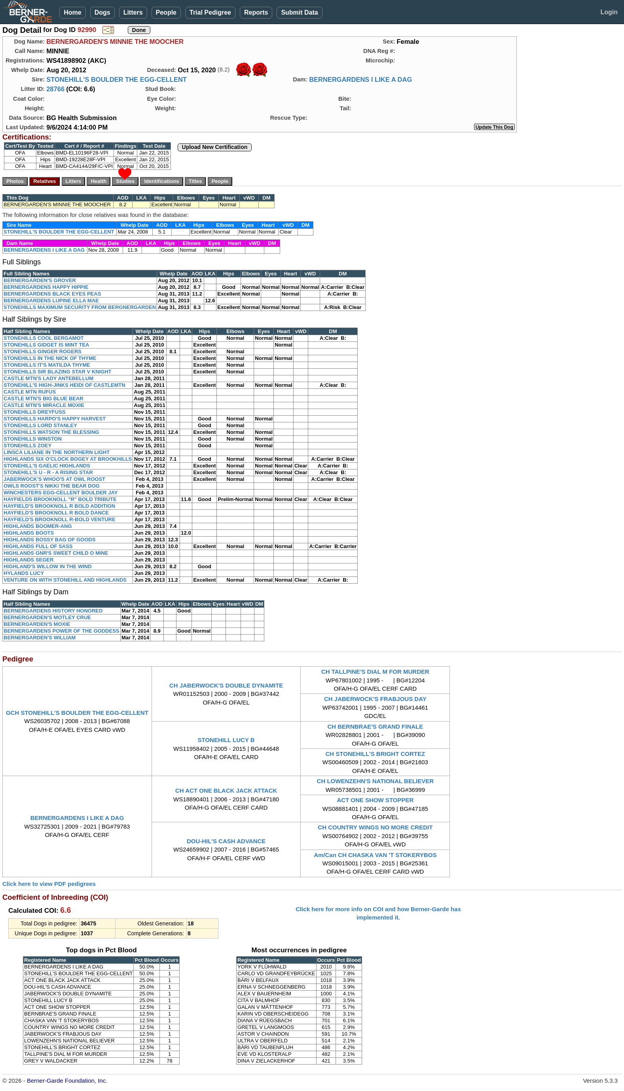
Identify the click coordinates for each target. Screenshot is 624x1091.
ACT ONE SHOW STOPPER (375, 800)
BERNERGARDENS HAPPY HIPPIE (46, 287)
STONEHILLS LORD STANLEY (40, 425)
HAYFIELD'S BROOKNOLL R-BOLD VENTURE (60, 519)
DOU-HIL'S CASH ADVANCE (226, 841)
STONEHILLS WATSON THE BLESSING (51, 432)
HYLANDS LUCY (24, 573)
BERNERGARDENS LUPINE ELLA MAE (51, 300)
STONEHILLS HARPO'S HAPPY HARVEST (55, 419)
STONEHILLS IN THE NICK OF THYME (50, 358)
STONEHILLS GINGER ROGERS (43, 351)
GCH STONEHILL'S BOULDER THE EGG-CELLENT (77, 712)
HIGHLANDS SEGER (28, 560)
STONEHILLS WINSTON (33, 439)
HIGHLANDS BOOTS (29, 533)
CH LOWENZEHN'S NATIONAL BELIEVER (375, 781)
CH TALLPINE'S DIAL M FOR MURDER (375, 671)
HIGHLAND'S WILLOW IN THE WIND (48, 566)
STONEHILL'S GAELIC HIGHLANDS (47, 466)
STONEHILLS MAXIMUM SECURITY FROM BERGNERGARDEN (80, 307)
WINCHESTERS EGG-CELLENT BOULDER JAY (61, 493)
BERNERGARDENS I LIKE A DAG (360, 79)
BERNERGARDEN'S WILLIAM (40, 638)
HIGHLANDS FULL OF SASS (38, 546)
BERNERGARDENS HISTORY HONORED (53, 611)
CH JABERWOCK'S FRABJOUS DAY (375, 698)
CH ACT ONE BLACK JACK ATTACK (226, 790)
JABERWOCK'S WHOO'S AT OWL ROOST (54, 479)
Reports (256, 12)
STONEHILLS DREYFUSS (35, 412)
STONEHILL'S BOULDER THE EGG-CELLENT (116, 79)
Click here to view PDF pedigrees (49, 883)
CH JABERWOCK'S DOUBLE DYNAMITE (226, 685)
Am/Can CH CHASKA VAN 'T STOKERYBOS (375, 855)
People (166, 12)
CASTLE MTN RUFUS (30, 392)
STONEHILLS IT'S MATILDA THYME (47, 365)
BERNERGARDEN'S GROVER (40, 280)
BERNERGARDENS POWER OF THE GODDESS (61, 631)
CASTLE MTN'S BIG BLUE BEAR (43, 398)
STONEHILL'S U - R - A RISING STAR (48, 472)
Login (609, 12)
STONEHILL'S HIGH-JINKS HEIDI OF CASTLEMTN (64, 385)
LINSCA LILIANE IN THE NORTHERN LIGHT (57, 452)
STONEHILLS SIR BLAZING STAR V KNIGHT (58, 372)
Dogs (102, 12)
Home (72, 12)
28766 (55, 88)
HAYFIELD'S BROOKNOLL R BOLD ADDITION (59, 506)
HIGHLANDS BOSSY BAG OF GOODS (49, 540)
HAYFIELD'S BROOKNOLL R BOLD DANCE (56, 513)
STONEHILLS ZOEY (27, 445)
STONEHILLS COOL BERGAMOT (43, 338)
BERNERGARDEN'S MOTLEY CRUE (47, 617)
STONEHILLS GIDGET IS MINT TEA (46, 345)
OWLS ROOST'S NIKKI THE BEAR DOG (52, 486)
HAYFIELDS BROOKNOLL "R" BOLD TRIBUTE (60, 499)
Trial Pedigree (210, 12)
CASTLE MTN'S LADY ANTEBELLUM (48, 378)
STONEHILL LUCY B (226, 740)
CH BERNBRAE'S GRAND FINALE (375, 726)
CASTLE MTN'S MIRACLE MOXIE (44, 405)
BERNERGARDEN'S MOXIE (37, 624)
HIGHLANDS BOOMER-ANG (38, 526)
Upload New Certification (215, 147)
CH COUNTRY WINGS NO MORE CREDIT (375, 827)
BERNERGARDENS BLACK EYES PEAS (52, 294)
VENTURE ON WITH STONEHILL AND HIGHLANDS (65, 580)
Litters (133, 12)
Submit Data (299, 12)
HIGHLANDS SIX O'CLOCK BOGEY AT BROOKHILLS (68, 459)
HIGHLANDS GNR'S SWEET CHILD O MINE (56, 553)
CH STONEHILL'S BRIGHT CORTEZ (375, 753)
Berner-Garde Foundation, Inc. (67, 1080)
